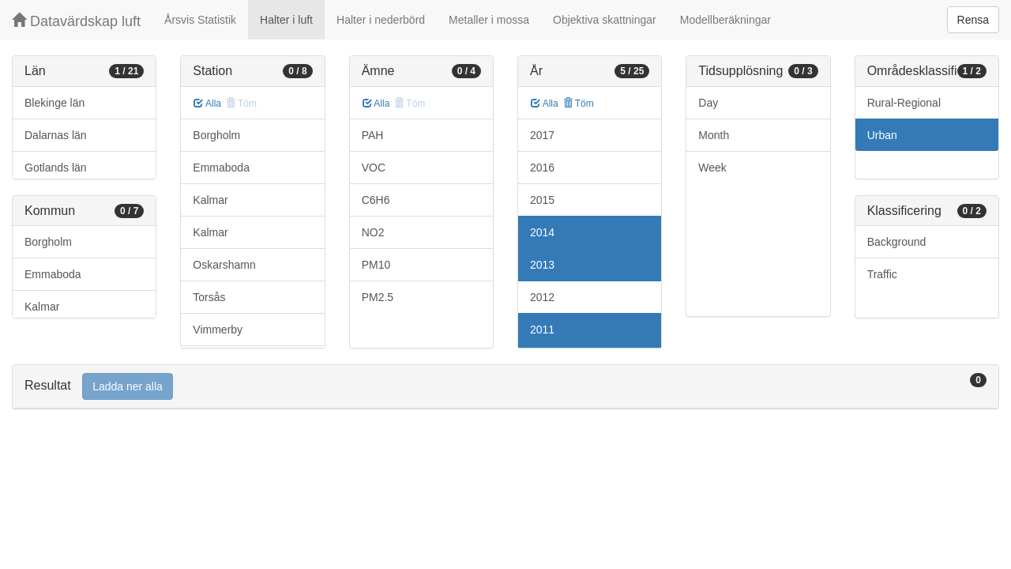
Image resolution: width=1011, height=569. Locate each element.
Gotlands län (55, 167)
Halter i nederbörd (380, 19)
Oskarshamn (224, 264)
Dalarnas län (55, 135)
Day (708, 102)
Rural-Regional (904, 102)
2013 (542, 264)
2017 (542, 135)
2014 (542, 232)
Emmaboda (52, 274)
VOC (373, 167)
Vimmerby (217, 329)
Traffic (882, 274)
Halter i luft (286, 19)
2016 (542, 167)
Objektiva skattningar (604, 19)
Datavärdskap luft (76, 21)
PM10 (376, 264)
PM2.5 (377, 297)
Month (713, 135)
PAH (373, 135)
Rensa (973, 19)
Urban (882, 135)
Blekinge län (54, 102)
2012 (542, 297)
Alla (207, 103)
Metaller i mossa (489, 19)
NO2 (373, 232)
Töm (578, 103)
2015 (542, 200)
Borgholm (48, 242)
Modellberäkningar (725, 19)
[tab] (505, 387)
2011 (542, 329)
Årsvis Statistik (200, 19)
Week (712, 167)
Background (896, 242)
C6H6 (376, 200)
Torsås (209, 297)
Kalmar (41, 306)
